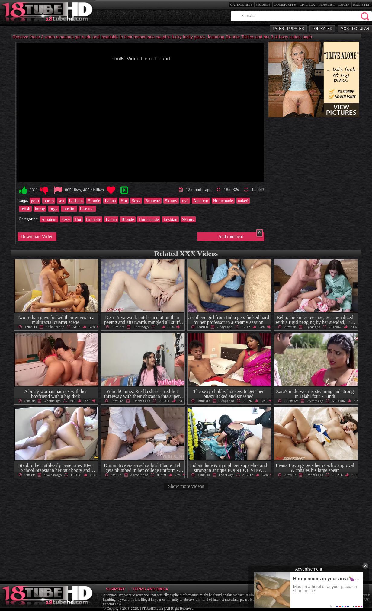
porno (49, 200)
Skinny (171, 200)
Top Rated (322, 29)
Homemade (223, 200)
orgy (54, 208)
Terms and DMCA (150, 589)
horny (40, 208)
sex (61, 200)
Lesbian (76, 200)
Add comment (240, 235)
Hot (123, 200)
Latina (110, 200)
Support (115, 589)
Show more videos (186, 486)
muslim (69, 208)
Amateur (200, 200)
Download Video (37, 236)
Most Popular (355, 29)
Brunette (152, 200)
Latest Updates (288, 29)
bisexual (87, 208)
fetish (25, 208)
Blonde (94, 200)
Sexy (136, 200)
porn (35, 200)
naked (243, 200)
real (185, 200)
